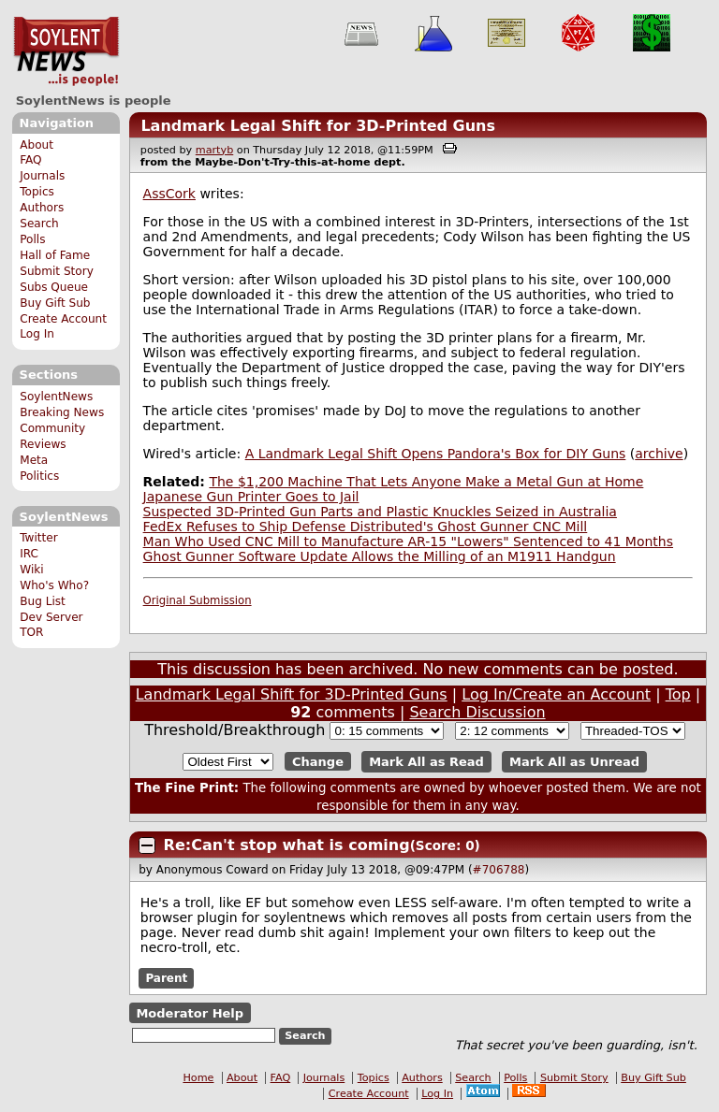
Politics (39, 476)
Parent (166, 978)
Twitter (38, 537)
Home (198, 1078)
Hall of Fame (55, 255)
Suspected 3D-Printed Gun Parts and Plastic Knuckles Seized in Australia (380, 511)
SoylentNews (66, 51)
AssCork (169, 193)
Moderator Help (189, 1013)
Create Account (63, 318)
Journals (42, 175)
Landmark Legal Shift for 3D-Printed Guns (317, 126)
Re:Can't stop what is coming (287, 845)
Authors (42, 207)
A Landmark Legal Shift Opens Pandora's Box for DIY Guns (435, 453)
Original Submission (197, 600)
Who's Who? (54, 585)
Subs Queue (54, 287)
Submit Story (57, 271)
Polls (32, 239)
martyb (214, 150)
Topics (37, 191)
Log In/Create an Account (556, 694)
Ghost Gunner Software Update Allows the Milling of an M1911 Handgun (379, 556)
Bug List (43, 601)
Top (678, 694)
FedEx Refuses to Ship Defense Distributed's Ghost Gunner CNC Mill (365, 526)
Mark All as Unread (574, 762)
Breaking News (62, 412)
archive (658, 453)
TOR (31, 632)
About (36, 145)
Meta (34, 460)
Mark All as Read (426, 762)
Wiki (31, 569)
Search (39, 223)
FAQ (30, 159)
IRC (29, 553)
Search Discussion (477, 712)
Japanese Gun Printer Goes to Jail (251, 496)
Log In (37, 333)
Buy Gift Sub (55, 303)
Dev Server (51, 617)
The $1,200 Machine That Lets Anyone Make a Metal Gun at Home (426, 481)
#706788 (499, 869)
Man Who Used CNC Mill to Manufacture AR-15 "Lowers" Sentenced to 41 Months (408, 541)
